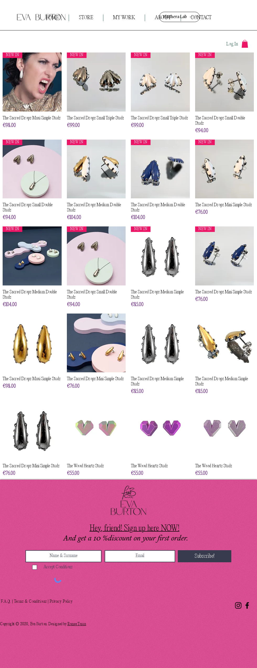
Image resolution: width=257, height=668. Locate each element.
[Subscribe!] (204, 556)
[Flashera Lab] (179, 17)
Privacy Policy (61, 601)
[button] (245, 44)
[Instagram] (238, 605)
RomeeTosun (76, 624)
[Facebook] (247, 605)
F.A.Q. (6, 601)
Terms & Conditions (30, 601)
